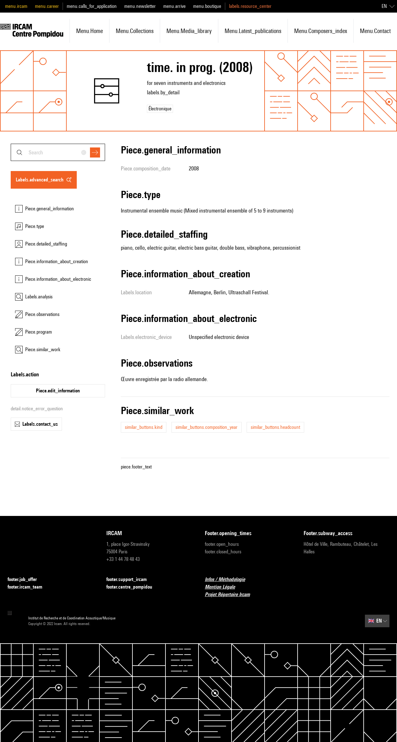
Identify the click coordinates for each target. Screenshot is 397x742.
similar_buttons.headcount (275, 427)
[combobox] (58, 152)
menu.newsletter (140, 6)
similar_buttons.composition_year (207, 427)
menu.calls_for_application (92, 6)
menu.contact (375, 30)
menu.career (47, 6)
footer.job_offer (26, 579)
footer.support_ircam (130, 579)
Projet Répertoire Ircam (231, 594)
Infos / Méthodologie (229, 579)
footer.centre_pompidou (133, 587)
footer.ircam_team (29, 587)
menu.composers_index (320, 30)
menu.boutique (207, 6)
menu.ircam (16, 6)
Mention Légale (224, 587)
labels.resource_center (250, 6)
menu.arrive (174, 6)
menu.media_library (189, 30)
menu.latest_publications (253, 30)
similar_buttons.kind (143, 427)
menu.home (89, 30)
